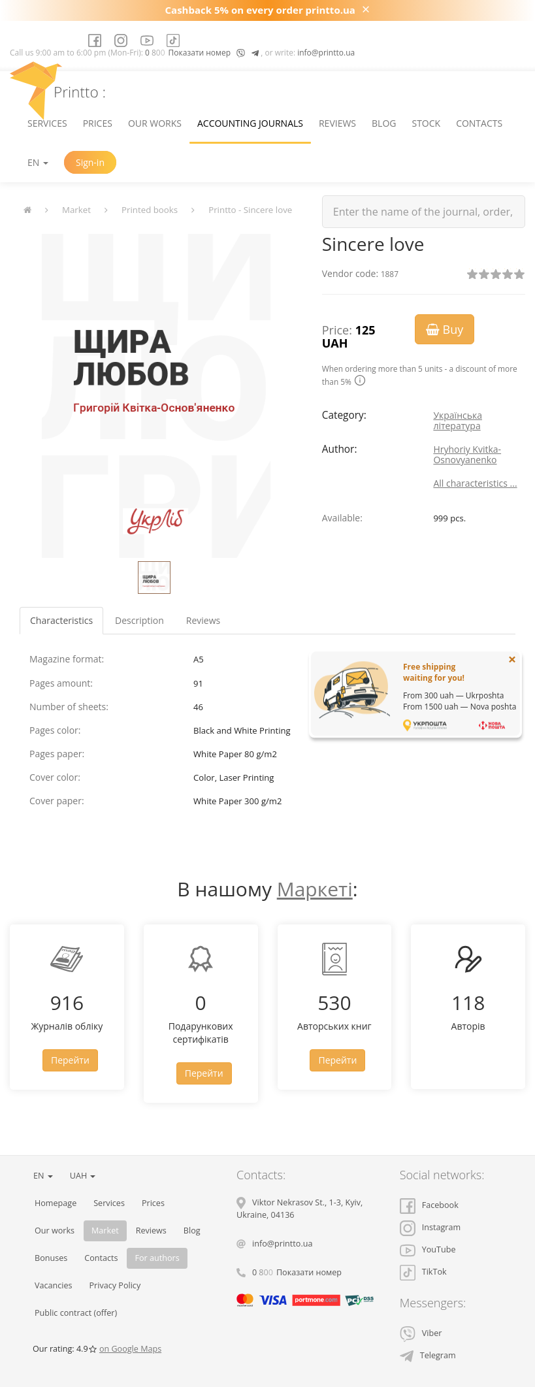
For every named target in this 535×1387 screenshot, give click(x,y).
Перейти (70, 1060)
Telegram (428, 1355)
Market (76, 210)
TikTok (423, 1271)
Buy (444, 329)
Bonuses (51, 1258)
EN (37, 162)
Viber (421, 1333)
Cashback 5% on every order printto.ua (260, 9)
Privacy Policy (115, 1285)
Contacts (479, 123)
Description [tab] (139, 620)
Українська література (457, 420)
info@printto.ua (326, 52)
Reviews (337, 123)
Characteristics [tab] (61, 620)
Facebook (429, 1205)
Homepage (55, 1203)
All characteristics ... (475, 483)
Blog (384, 123)
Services (47, 123)
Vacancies (54, 1285)
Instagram (430, 1227)
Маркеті (315, 888)
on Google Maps (130, 1348)
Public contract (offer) (76, 1312)
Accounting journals (250, 123)
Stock (426, 123)
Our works (155, 123)
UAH (83, 1175)
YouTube (428, 1249)
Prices (97, 123)
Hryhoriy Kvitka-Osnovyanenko (467, 454)
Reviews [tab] (203, 620)
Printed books (150, 210)
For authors (157, 1258)
